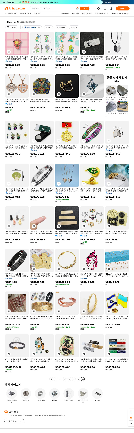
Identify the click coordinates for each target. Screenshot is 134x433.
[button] (77, 8)
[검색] (84, 8)
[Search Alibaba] (53, 8)
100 (83, 379)
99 (78, 379)
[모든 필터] (11, 27)
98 (73, 379)
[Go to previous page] (51, 379)
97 (69, 379)
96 (65, 379)
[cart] (105, 9)
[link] (131, 412)
